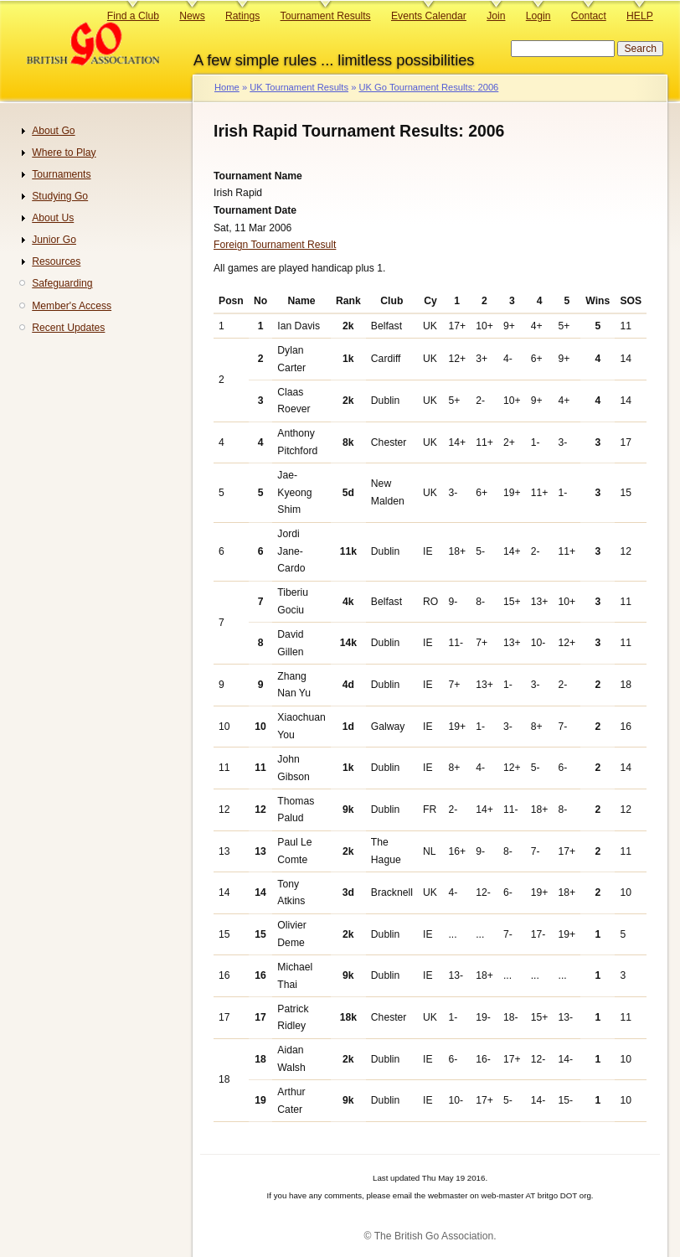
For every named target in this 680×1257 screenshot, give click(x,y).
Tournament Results (326, 16)
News (191, 16)
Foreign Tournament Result (275, 245)
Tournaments (61, 174)
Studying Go (60, 196)
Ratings (242, 16)
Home (227, 87)
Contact (588, 16)
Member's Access (71, 306)
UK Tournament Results (299, 87)
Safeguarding (62, 283)
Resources (56, 261)
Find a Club (133, 16)
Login (538, 16)
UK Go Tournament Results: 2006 (428, 87)
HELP (639, 16)
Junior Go (54, 240)
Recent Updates (68, 328)
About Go (53, 131)
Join (496, 16)
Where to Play (63, 152)
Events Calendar (428, 16)
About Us (53, 218)
